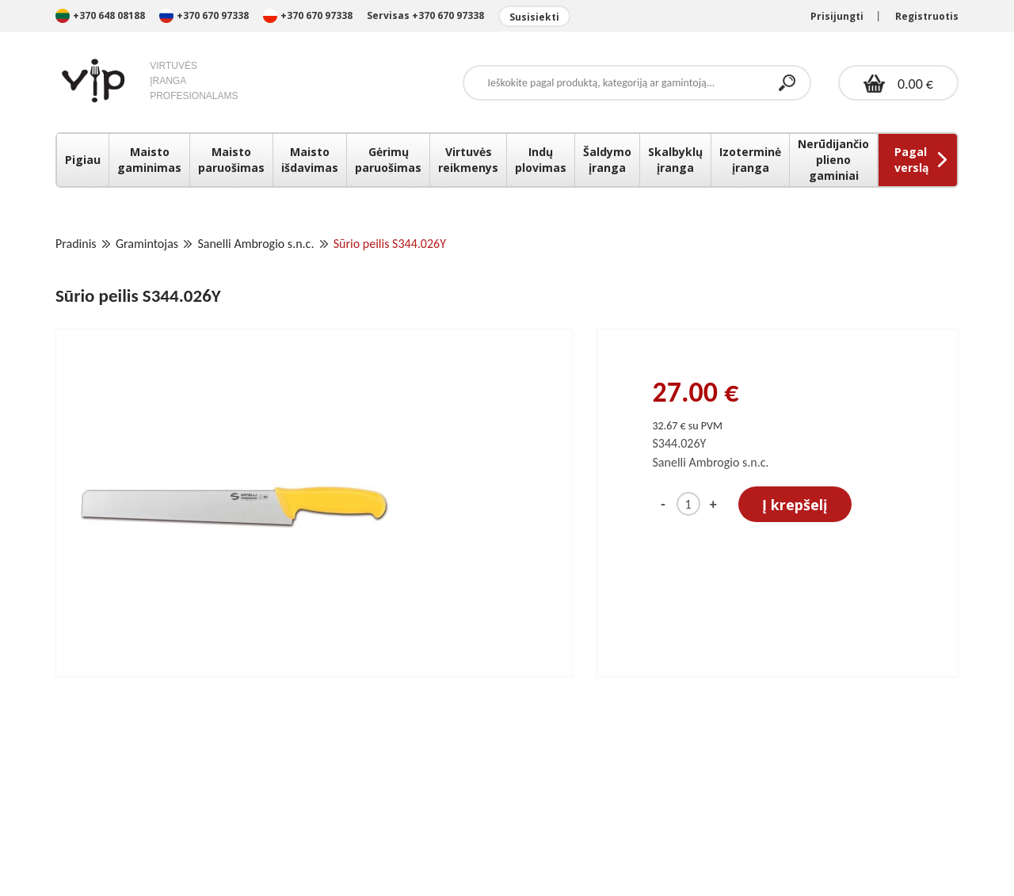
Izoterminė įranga (750, 159)
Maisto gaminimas (149, 159)
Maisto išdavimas (309, 159)
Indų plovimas (540, 159)
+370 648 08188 (100, 15)
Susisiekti (534, 17)
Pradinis (76, 244)
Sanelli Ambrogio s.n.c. (255, 244)
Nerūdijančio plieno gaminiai (833, 159)
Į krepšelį (795, 504)
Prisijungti (836, 16)
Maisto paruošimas (231, 159)
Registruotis (927, 16)
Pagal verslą (911, 159)
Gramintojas (147, 244)
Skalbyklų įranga (675, 159)
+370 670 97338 (205, 15)
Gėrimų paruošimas (388, 159)
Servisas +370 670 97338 (425, 15)
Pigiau (83, 159)
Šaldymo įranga (607, 159)
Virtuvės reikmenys (468, 159)
